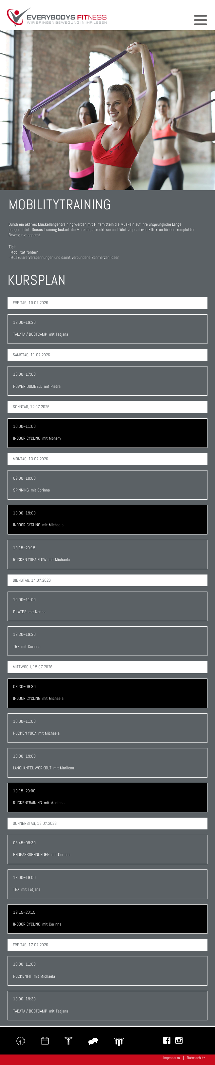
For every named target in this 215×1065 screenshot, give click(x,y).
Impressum (171, 1057)
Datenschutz (196, 1057)
